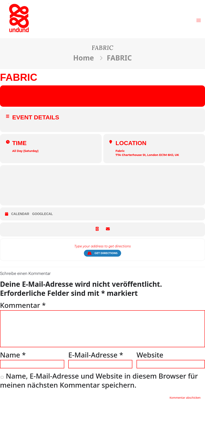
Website (150, 354)
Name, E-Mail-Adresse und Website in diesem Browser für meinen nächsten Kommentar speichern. (99, 380)
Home (83, 57)
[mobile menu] (198, 18)
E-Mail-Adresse (95, 354)
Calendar (20, 214)
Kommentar (23, 305)
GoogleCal (42, 214)
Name (13, 354)
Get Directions (102, 253)
